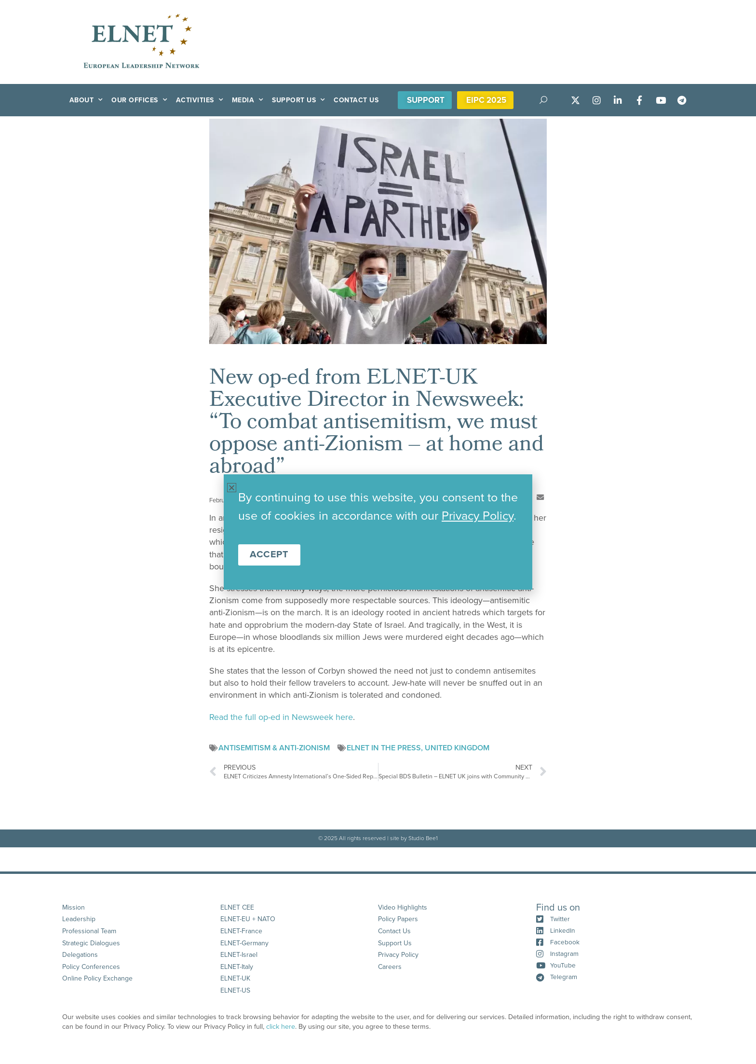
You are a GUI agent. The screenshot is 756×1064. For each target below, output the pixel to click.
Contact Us (356, 100)
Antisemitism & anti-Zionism (274, 748)
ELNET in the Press (384, 748)
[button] (540, 497)
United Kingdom (457, 748)
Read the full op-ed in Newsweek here (281, 717)
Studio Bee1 (423, 838)
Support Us (298, 100)
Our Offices (139, 100)
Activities (200, 100)
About (86, 100)
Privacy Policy (477, 516)
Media (248, 100)
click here (280, 1037)
